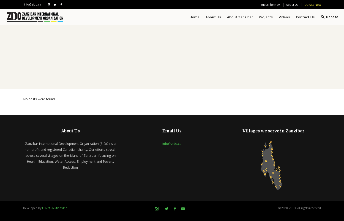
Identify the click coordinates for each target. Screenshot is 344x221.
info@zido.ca (32, 4)
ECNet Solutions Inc (54, 208)
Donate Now (313, 5)
